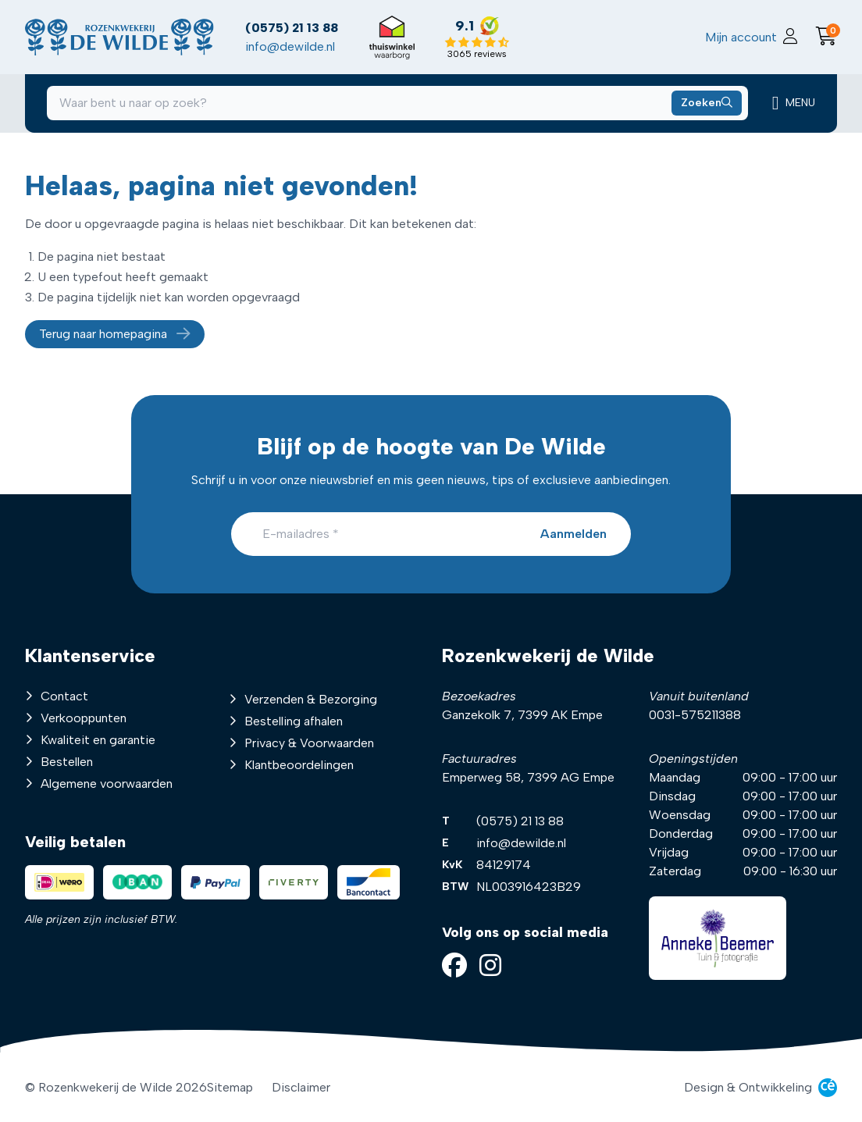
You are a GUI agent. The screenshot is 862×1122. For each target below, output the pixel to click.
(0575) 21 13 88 (295, 28)
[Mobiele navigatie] (790, 106)
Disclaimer (301, 1087)
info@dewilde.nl (294, 47)
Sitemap (230, 1087)
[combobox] (397, 106)
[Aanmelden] (573, 534)
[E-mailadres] (431, 534)
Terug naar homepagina (115, 337)
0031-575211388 (695, 714)
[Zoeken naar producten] (703, 106)
